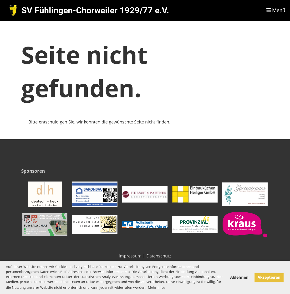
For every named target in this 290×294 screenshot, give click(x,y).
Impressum (130, 256)
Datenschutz (158, 256)
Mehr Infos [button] (156, 287)
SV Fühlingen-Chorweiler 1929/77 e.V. (95, 10)
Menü (275, 10)
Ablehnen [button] (239, 277)
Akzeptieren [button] (269, 277)
